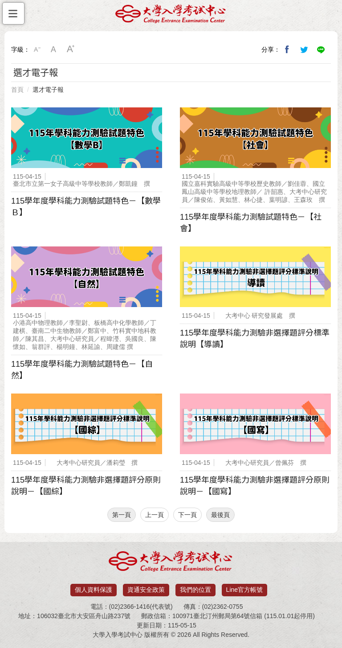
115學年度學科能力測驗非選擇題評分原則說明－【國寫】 (255, 486)
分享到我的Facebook (287, 49)
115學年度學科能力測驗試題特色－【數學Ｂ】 (86, 207)
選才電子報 (48, 89)
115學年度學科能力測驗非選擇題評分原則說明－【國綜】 (86, 486)
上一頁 (154, 514)
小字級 (37, 49)
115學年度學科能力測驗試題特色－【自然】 (82, 370)
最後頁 (220, 514)
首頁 (17, 89)
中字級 (54, 49)
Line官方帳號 (244, 589)
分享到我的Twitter (304, 49)
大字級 (71, 49)
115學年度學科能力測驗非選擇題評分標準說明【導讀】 (255, 338)
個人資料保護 (93, 589)
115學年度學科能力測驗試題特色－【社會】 (251, 223)
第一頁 (121, 514)
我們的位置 (195, 589)
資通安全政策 (146, 589)
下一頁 (187, 514)
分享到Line (321, 49)
